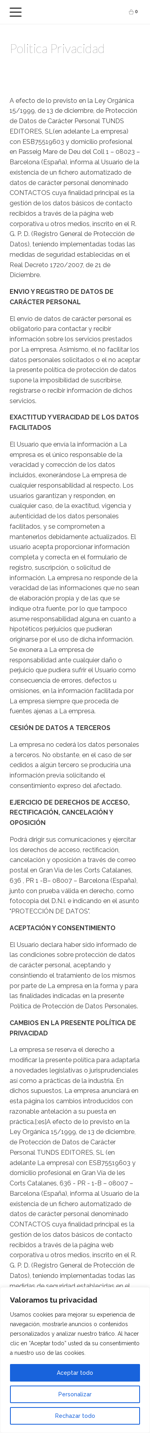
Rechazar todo (75, 1416)
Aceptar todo (75, 1373)
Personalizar (75, 1394)
